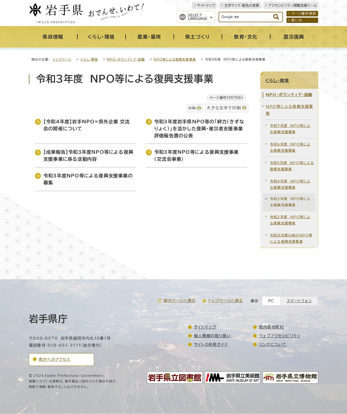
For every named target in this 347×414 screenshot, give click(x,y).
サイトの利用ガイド (211, 345)
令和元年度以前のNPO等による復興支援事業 (291, 239)
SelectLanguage (197, 17)
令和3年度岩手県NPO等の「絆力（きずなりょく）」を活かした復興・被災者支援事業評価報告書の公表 (199, 128)
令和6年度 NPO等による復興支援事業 (290, 148)
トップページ (62, 59)
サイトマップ (206, 5)
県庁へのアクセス (55, 360)
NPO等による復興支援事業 (175, 59)
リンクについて (273, 345)
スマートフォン (299, 301)
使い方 (296, 20)
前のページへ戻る (180, 301)
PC (271, 301)
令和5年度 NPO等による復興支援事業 (292, 166)
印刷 (192, 108)
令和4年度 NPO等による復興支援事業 (290, 184)
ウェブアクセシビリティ (279, 336)
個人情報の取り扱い (212, 336)
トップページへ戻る (225, 301)
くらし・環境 (89, 59)
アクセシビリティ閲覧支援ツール (292, 5)
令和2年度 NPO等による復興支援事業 (290, 220)
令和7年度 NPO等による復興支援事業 (290, 129)
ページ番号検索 (303, 13)
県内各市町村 (271, 327)
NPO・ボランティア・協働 (126, 59)
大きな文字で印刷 (224, 108)
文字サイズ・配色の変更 (241, 5)
